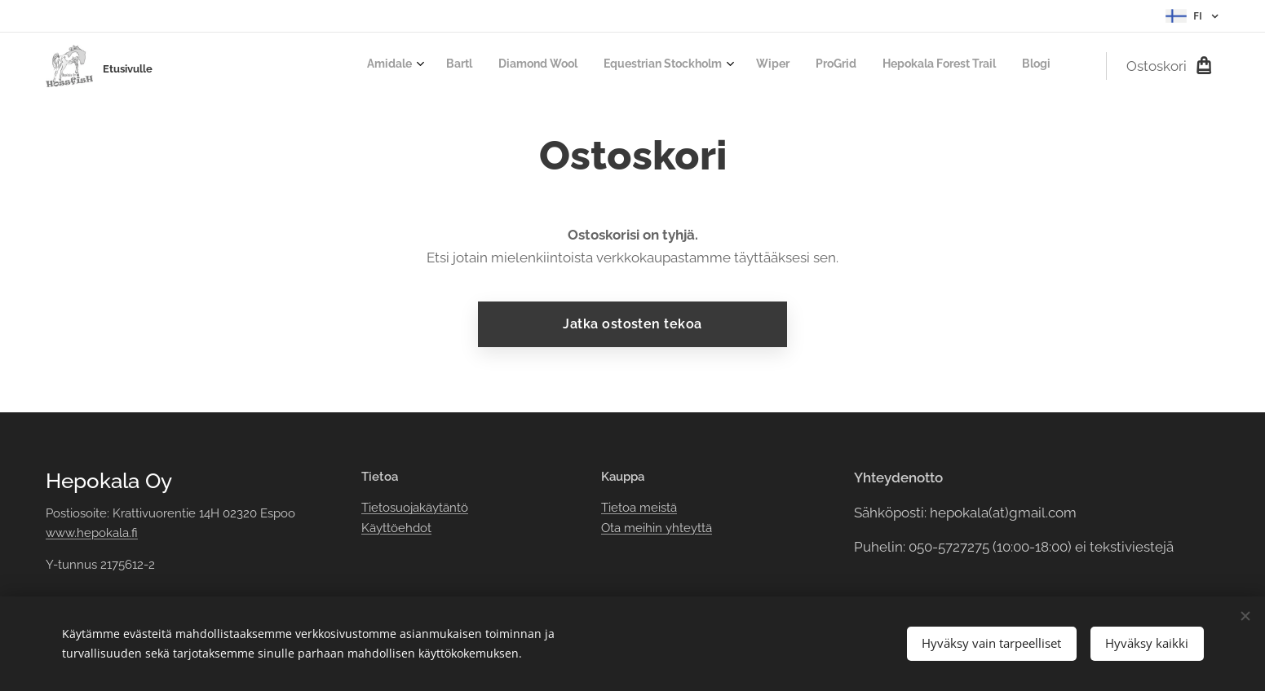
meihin (643, 528)
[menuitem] (860, 66)
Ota (612, 528)
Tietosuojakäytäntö (413, 507)
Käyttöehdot (395, 528)
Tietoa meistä (639, 507)
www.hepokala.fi (92, 533)
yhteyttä (687, 528)
